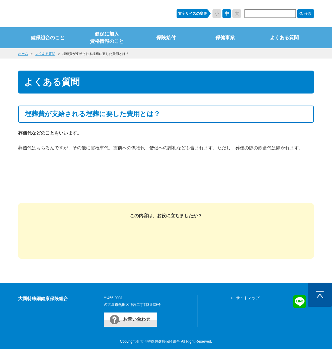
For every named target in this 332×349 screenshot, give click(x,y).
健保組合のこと (48, 37)
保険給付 (166, 37)
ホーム (23, 54)
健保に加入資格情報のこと (107, 37)
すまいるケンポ (91, 13)
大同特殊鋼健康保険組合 (43, 298)
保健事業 (225, 37)
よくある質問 (284, 37)
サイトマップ (248, 298)
